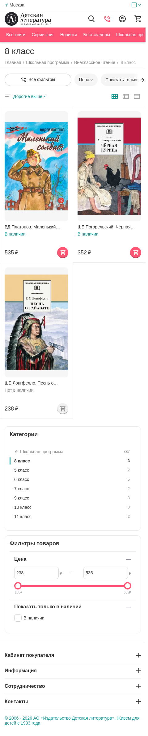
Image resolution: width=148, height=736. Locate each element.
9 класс (72, 498)
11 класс (72, 516)
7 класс (72, 488)
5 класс (72, 470)
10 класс (72, 507)
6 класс (72, 479)
